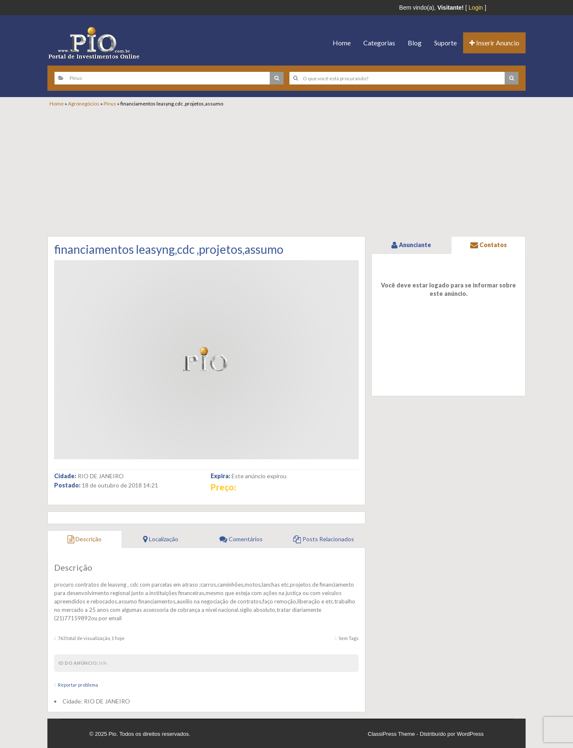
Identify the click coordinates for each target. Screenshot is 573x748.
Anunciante (411, 244)
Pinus (110, 103)
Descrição (85, 539)
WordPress (470, 734)
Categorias (379, 43)
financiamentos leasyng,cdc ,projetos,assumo (169, 249)
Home (342, 43)
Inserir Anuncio (494, 43)
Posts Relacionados (323, 539)
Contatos (488, 244)
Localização (160, 539)
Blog (415, 43)
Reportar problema (78, 684)
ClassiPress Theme (391, 734)
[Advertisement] (290, 170)
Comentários (241, 539)
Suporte (445, 43)
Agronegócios (83, 103)
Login (476, 7)
